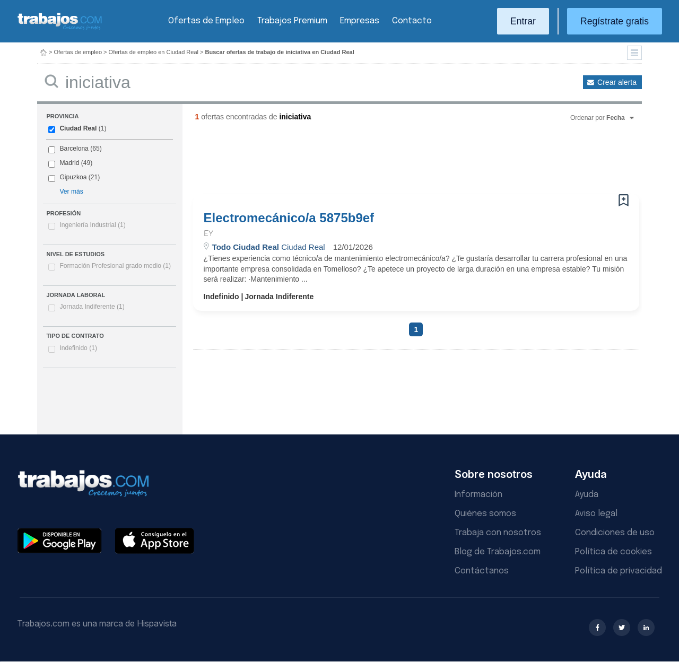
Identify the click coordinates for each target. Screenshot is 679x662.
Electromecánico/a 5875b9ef (289, 218)
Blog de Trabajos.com (498, 551)
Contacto (412, 20)
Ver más (71, 191)
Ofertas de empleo (78, 52)
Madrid (69, 163)
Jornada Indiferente (91, 306)
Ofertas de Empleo (206, 20)
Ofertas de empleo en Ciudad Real (153, 52)
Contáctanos (482, 571)
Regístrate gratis (614, 21)
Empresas (359, 20)
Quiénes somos (485, 513)
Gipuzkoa (72, 177)
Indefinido (78, 348)
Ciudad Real (78, 128)
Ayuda (586, 494)
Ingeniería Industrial (92, 225)
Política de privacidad (618, 571)
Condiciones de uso (615, 532)
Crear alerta (617, 82)
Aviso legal (596, 513)
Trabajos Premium (292, 20)
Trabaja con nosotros (498, 532)
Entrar (523, 21)
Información (478, 494)
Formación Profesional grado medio (115, 265)
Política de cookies (613, 551)
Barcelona (73, 148)
